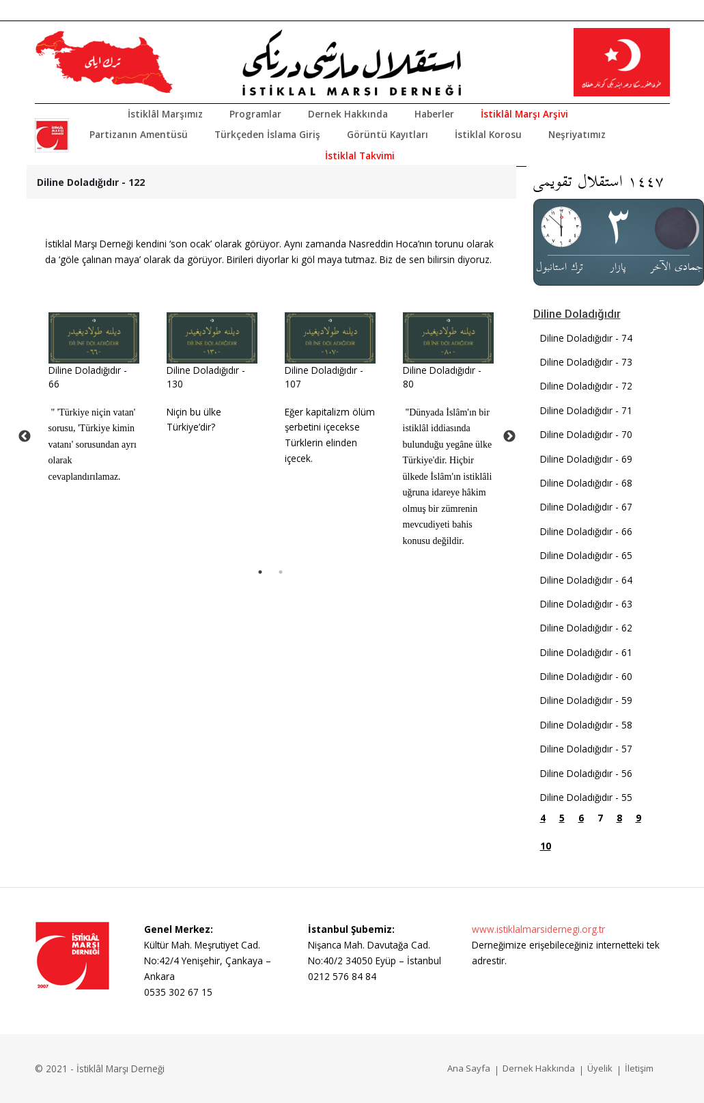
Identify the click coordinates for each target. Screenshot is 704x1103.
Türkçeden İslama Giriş (267, 134)
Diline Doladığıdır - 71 (586, 410)
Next (509, 437)
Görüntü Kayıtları (387, 134)
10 (545, 845)
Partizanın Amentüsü (138, 134)
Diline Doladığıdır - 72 (586, 385)
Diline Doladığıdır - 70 (586, 434)
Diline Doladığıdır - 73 (586, 361)
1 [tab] (260, 572)
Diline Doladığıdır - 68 (586, 482)
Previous (24, 437)
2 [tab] (280, 572)
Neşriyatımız (577, 134)
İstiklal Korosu (488, 134)
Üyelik (600, 1068)
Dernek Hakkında (348, 113)
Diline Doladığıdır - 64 (586, 579)
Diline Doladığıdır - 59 (586, 700)
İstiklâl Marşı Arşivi (524, 113)
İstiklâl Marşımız (165, 113)
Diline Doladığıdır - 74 (586, 337)
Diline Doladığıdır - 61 (586, 652)
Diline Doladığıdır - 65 (586, 555)
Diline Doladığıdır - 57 (586, 748)
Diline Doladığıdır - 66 (586, 531)
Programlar (255, 113)
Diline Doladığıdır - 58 (586, 724)
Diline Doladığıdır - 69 (586, 458)
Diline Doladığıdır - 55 (586, 797)
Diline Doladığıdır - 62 (586, 627)
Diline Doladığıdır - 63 (586, 603)
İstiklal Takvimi (360, 155)
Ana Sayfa (468, 1068)
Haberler (434, 113)
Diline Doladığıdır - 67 (586, 506)
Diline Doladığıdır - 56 (586, 773)
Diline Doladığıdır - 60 (586, 676)
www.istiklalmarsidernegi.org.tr (538, 929)
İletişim (639, 1068)
